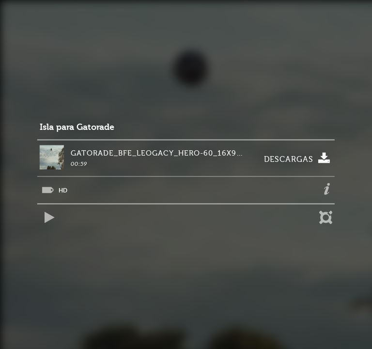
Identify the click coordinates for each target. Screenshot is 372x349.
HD (63, 190)
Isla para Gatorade (77, 127)
